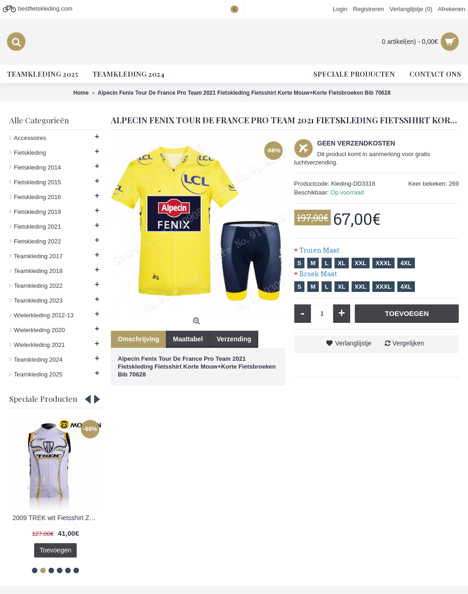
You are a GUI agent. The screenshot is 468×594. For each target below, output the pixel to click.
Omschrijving (138, 339)
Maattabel (188, 339)
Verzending (234, 339)
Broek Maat (318, 273)
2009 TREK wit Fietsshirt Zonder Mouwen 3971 (57, 517)
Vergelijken (409, 343)
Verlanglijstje (353, 343)
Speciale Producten (43, 399)
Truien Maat (319, 250)
